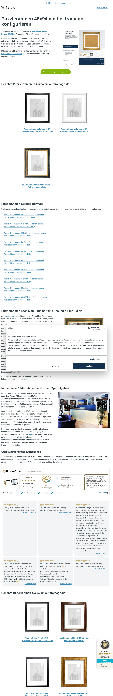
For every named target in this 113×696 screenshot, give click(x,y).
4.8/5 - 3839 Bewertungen (55, 3)
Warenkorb (103, 7)
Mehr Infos (103, 493)
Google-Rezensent (101, 553)
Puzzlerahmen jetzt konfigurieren (55, 72)
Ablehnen (56, 366)
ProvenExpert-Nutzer (29, 512)
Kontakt (31, 434)
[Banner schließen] (104, 328)
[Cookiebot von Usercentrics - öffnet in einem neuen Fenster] (90, 328)
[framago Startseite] (8, 8)
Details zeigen (95, 359)
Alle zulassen (89, 366)
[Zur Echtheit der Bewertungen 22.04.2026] (104, 665)
